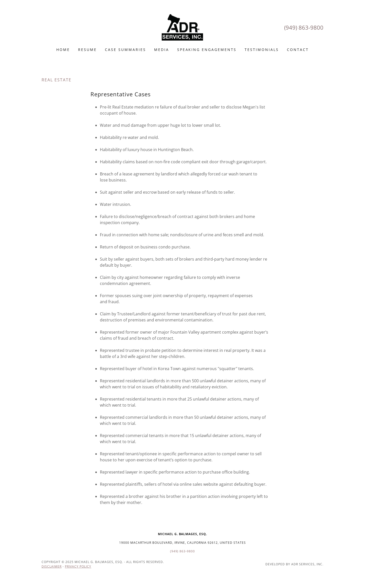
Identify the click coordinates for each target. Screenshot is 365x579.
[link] (182, 27)
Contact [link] (298, 49)
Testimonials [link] (262, 49)
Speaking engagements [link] (207, 49)
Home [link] (63, 49)
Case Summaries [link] (125, 49)
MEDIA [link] (161, 49)
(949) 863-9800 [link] (303, 27)
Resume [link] (87, 49)
